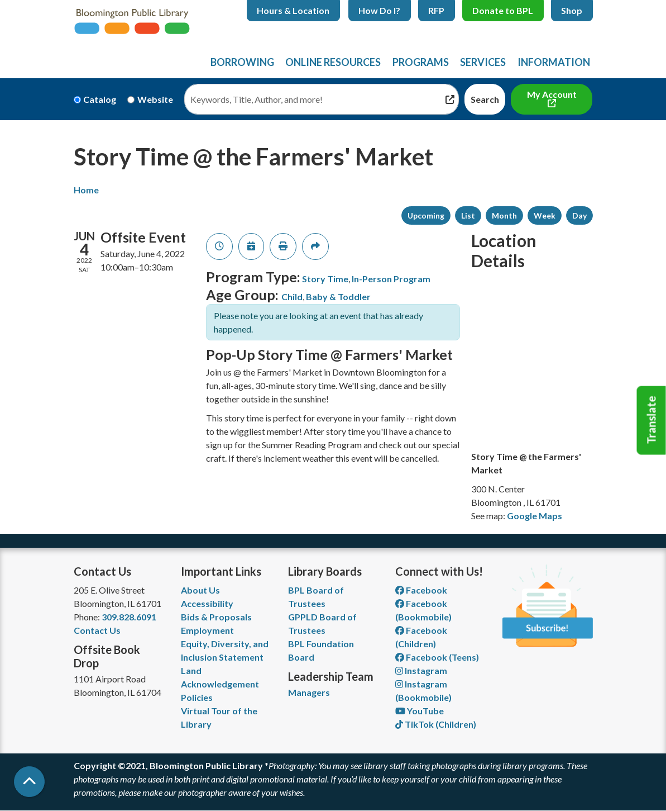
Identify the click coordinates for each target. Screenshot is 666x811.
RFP (436, 10)
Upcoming (426, 215)
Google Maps (534, 515)
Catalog (99, 99)
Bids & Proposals (216, 616)
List (468, 215)
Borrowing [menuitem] (242, 62)
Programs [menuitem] (420, 62)
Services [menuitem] (483, 62)
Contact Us (97, 630)
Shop (571, 10)
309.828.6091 (129, 616)
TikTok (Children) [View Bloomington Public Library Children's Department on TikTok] (435, 724)
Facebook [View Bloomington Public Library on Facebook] (421, 590)
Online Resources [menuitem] (333, 62)
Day (579, 215)
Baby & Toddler (338, 296)
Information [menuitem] (554, 62)
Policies (197, 697)
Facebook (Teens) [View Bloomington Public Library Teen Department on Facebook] (437, 657)
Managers (309, 692)
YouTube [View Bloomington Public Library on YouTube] (419, 710)
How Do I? (379, 10)
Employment (207, 630)
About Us (200, 590)
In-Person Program (391, 278)
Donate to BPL (502, 10)
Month (504, 215)
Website (155, 99)
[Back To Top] (29, 781)
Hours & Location (293, 10)
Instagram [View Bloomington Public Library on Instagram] (421, 670)
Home (86, 189)
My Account (552, 94)
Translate (651, 420)
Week (544, 215)
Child (292, 296)
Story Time (325, 278)
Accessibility (207, 603)
